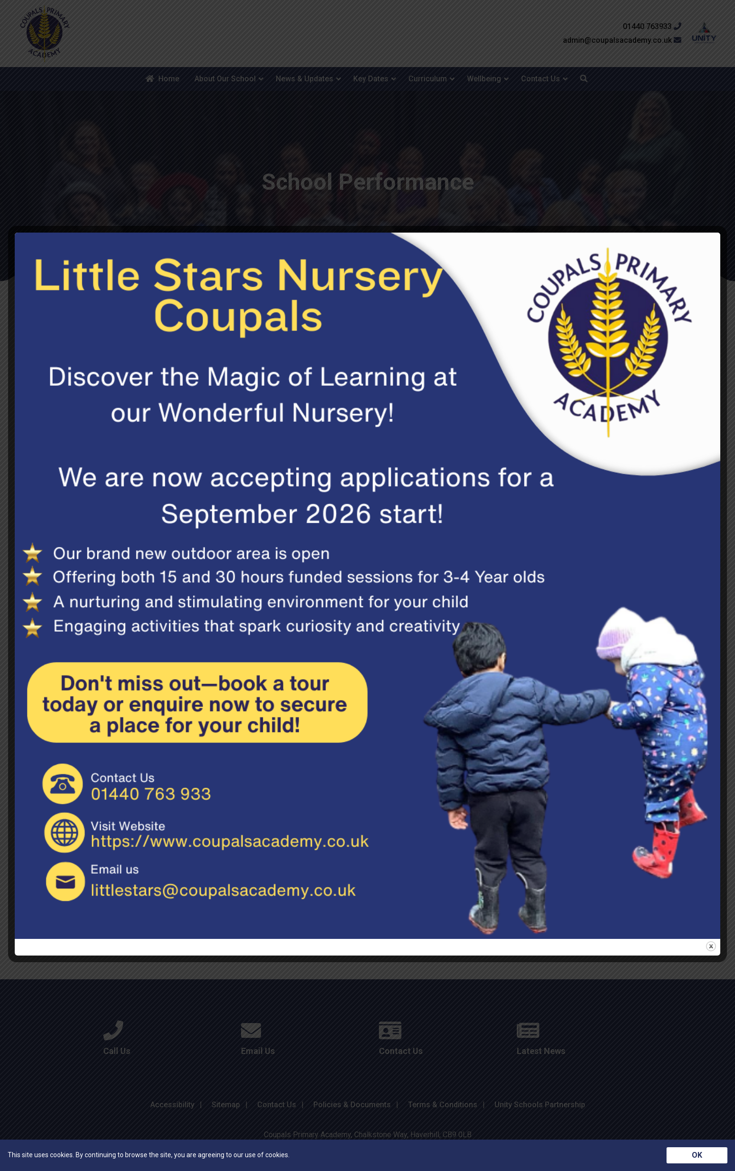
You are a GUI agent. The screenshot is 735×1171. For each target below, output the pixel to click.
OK (697, 1155)
